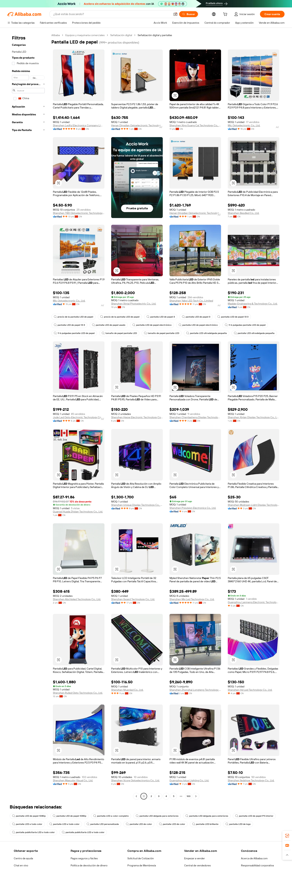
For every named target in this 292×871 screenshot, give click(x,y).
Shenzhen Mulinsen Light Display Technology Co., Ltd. (253, 504)
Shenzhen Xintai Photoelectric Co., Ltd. (133, 303)
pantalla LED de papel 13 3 (226, 316)
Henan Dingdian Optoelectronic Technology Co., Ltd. (137, 125)
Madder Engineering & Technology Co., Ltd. (252, 303)
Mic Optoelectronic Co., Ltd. (244, 125)
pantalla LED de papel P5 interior (244, 815)
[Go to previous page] (136, 796)
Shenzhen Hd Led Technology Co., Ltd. (250, 689)
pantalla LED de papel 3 (156, 316)
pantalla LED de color (134, 824)
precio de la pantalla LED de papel (72, 316)
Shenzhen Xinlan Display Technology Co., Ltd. (253, 417)
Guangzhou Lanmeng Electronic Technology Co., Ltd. (253, 602)
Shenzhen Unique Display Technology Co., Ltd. (137, 504)
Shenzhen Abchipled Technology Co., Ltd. (77, 599)
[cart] (235, 14)
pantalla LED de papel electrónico (148, 325)
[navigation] (28, 416)
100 (188, 796)
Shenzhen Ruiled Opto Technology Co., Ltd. (77, 692)
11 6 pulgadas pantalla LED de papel (238, 325)
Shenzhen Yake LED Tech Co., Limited (191, 300)
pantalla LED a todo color (26, 824)
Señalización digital (122, 35)
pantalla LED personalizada (99, 824)
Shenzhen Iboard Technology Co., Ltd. (133, 599)
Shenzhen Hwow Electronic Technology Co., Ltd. (137, 417)
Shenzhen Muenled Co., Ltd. (127, 689)
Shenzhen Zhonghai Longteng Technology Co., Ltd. (195, 689)
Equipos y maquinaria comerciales (85, 35)
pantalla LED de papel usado (107, 325)
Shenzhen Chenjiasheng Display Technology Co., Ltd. (195, 417)
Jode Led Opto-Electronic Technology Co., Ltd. (78, 417)
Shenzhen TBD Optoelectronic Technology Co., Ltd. (78, 213)
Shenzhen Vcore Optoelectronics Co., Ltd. (135, 780)
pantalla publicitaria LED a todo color (32, 832)
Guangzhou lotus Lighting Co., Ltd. (189, 780)
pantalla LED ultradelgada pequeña (201, 333)
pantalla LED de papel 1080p (28, 815)
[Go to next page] (196, 796)
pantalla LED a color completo (107, 815)
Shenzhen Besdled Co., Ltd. (243, 213)
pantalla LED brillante (197, 824)
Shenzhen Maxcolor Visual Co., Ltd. (73, 780)
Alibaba (55, 35)
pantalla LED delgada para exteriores (151, 815)
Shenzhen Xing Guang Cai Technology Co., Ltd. (195, 125)
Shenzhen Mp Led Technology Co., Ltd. (191, 599)
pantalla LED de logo (230, 824)
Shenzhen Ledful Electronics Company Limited (78, 125)
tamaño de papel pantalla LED (117, 333)
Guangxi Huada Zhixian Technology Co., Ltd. (78, 511)
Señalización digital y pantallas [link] (157, 35)
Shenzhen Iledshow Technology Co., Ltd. (251, 780)
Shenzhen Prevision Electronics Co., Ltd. (192, 507)
